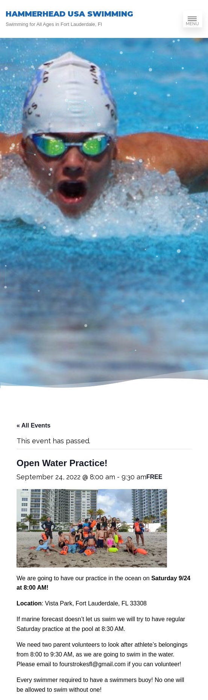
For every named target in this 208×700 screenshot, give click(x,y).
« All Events (33, 425)
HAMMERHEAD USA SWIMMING (69, 13)
